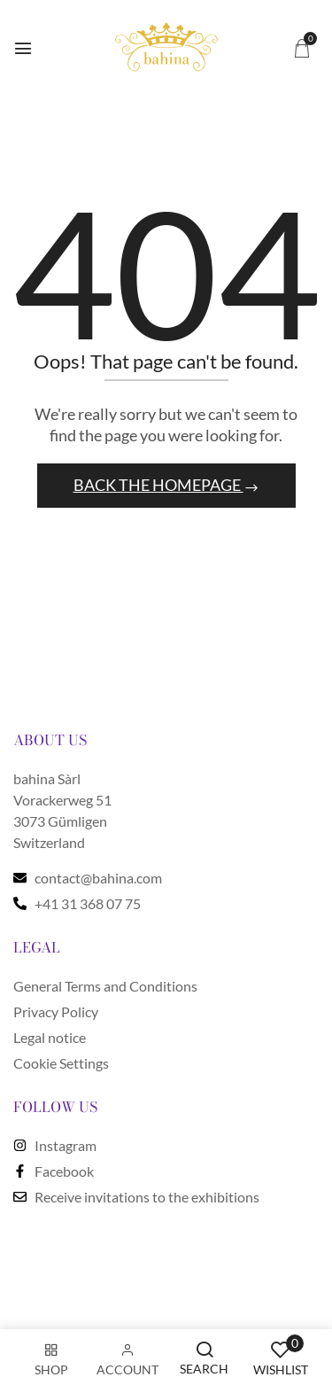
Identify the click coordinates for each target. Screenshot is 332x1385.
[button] (302, 47)
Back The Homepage (158, 484)
